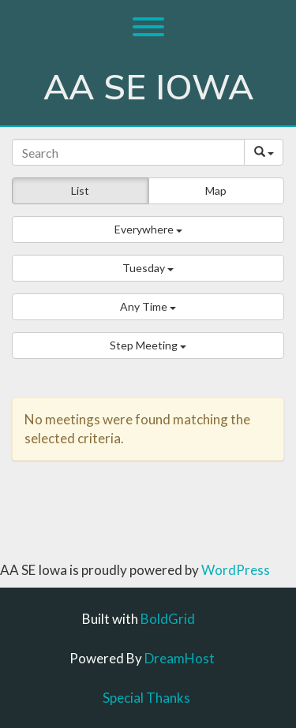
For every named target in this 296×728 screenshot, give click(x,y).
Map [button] (216, 190)
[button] (148, 229)
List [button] (80, 190)
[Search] (128, 152)
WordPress (235, 570)
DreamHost (179, 658)
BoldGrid (168, 618)
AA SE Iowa (148, 88)
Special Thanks (146, 697)
